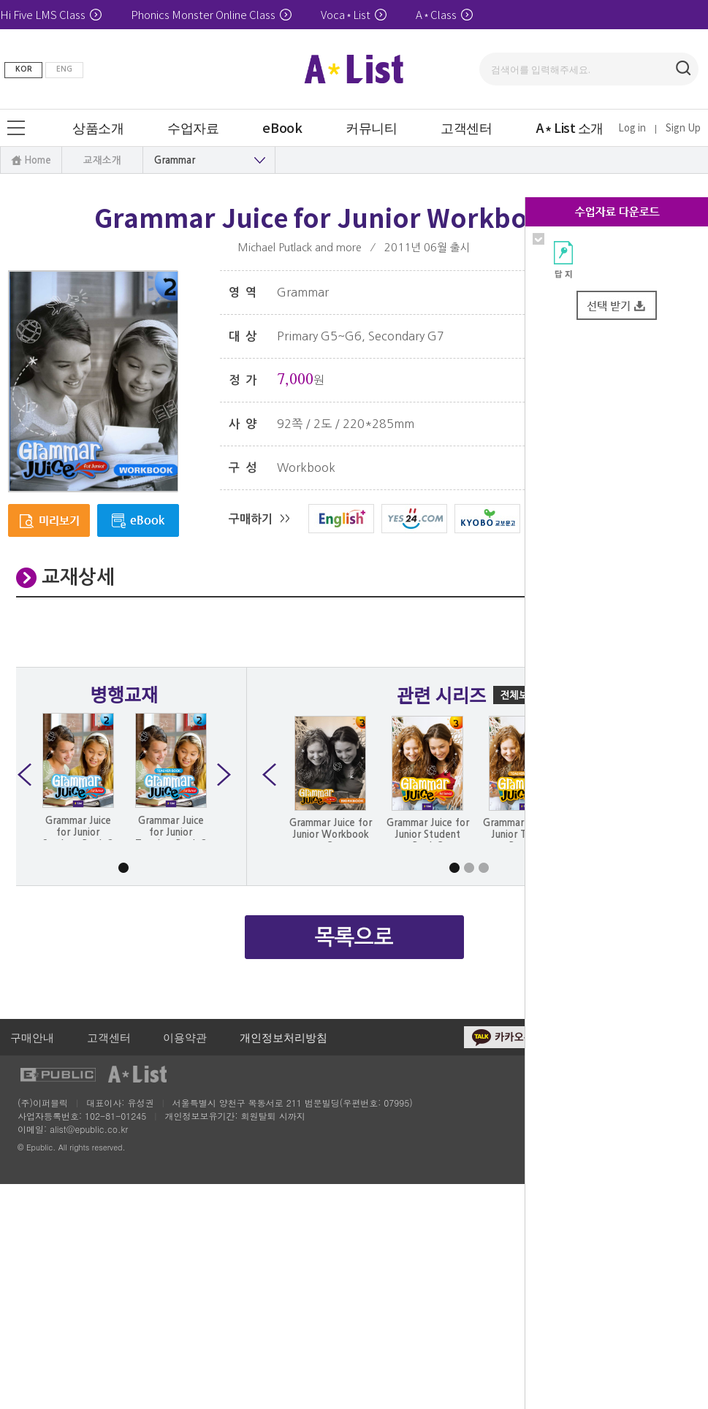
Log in (632, 127)
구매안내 (32, 1037)
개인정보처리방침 (283, 1037)
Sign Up (683, 127)
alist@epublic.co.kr (89, 1129)
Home (37, 160)
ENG (64, 69)
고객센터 (109, 1037)
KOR (23, 69)
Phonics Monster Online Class (211, 14)
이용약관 (185, 1037)
